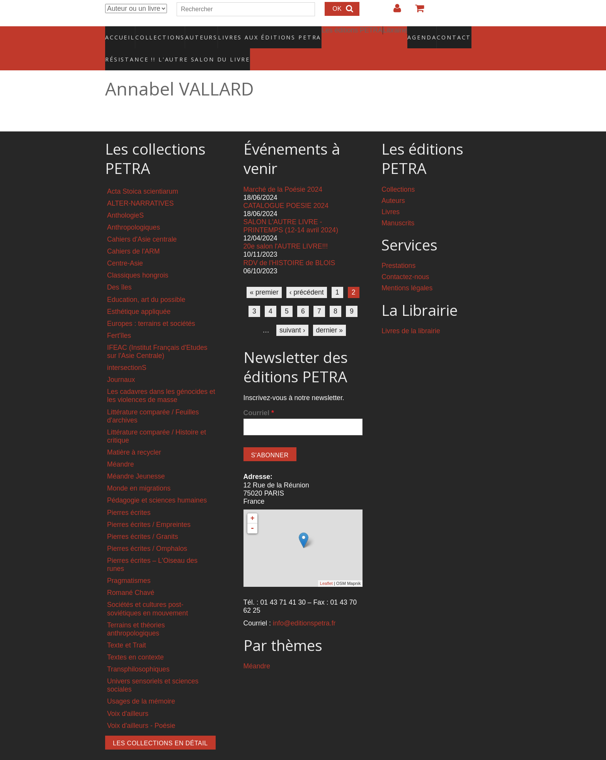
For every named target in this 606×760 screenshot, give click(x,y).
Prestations (398, 249)
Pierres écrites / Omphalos (147, 532)
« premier (264, 275)
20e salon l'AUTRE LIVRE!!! (285, 230)
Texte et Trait (126, 628)
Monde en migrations (138, 472)
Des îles (119, 271)
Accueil (120, 32)
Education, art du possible (146, 283)
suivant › (292, 313)
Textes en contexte (135, 641)
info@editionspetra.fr (304, 607)
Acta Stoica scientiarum (142, 175)
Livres (390, 195)
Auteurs (196, 32)
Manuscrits (397, 206)
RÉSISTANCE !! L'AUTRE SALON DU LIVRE (159, 46)
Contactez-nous (405, 260)
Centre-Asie (125, 247)
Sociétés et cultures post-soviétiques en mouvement (147, 592)
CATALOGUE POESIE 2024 (286, 189)
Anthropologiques (133, 211)
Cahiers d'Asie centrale (142, 223)
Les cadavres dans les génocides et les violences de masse (161, 379)
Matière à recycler (134, 436)
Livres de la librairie (410, 315)
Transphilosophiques (138, 653)
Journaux (121, 363)
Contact (427, 32)
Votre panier (416, 11)
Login (393, 11)
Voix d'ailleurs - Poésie (141, 709)
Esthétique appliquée (138, 295)
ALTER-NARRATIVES (140, 187)
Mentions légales (406, 272)
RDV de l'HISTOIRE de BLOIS (289, 246)
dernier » (329, 313)
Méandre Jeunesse (136, 460)
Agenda (394, 32)
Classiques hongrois (137, 259)
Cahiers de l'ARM (133, 235)
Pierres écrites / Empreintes (149, 508)
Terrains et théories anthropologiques (136, 612)
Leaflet (326, 567)
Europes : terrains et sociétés (151, 307)
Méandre (120, 448)
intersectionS (126, 351)
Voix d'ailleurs (127, 697)
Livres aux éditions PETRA (253, 32)
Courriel (258, 396)
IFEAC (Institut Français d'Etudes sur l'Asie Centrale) (157, 335)
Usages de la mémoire (141, 685)
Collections (158, 32)
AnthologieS (125, 199)
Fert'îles (119, 319)
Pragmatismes (128, 564)
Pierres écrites (128, 496)
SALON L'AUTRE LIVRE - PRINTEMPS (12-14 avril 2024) (290, 209)
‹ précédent (306, 275)
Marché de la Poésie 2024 (282, 173)
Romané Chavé (130, 576)
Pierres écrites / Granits (142, 520)
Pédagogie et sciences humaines (157, 484)
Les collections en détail (160, 726)
